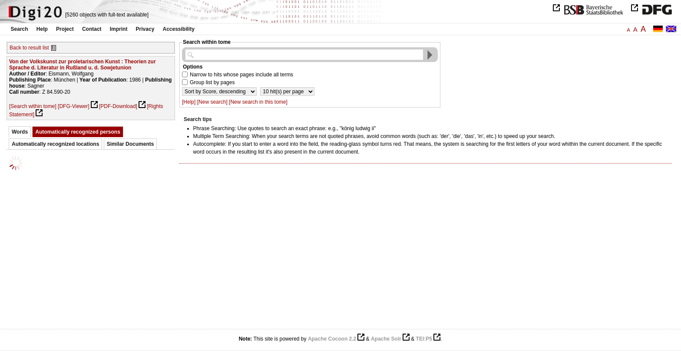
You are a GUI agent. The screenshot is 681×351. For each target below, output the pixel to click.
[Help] (188, 102)
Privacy (145, 29)
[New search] (212, 102)
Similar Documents (130, 144)
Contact (92, 29)
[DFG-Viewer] (73, 106)
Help (42, 29)
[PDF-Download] (118, 106)
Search (19, 29)
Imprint (119, 29)
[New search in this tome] (258, 102)
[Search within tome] (32, 106)
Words (20, 132)
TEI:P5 (424, 339)
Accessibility (179, 29)
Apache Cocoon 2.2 (332, 339)
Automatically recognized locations (55, 144)
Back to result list (29, 48)
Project (65, 29)
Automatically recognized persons (77, 132)
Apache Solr (386, 339)
